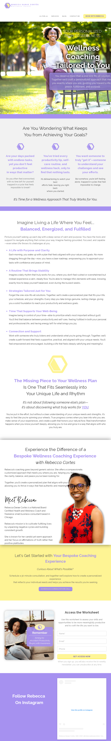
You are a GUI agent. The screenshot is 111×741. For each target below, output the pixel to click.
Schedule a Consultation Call (55, 589)
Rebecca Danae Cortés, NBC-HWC (71, 736)
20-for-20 (43, 16)
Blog (64, 16)
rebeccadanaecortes (92, 736)
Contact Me (75, 16)
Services (55, 16)
